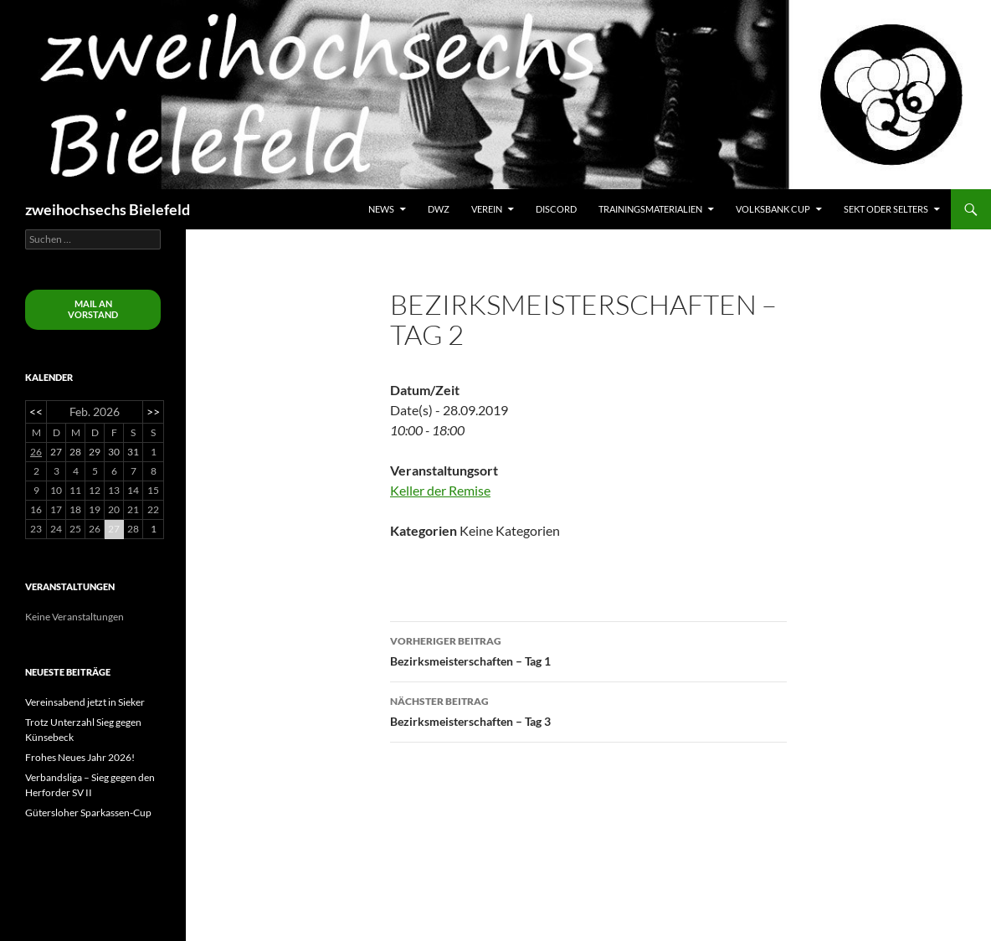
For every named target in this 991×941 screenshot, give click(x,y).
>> (153, 411)
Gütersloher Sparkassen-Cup (88, 812)
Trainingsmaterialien (650, 208)
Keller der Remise (440, 490)
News (381, 208)
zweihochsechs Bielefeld (107, 209)
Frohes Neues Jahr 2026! (80, 757)
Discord (556, 208)
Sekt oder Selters (886, 208)
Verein (486, 208)
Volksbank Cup (773, 208)
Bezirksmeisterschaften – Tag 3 (588, 710)
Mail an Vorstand (93, 309)
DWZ (438, 208)
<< (36, 411)
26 (36, 451)
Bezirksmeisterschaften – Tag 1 (588, 649)
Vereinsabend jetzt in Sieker (85, 702)
